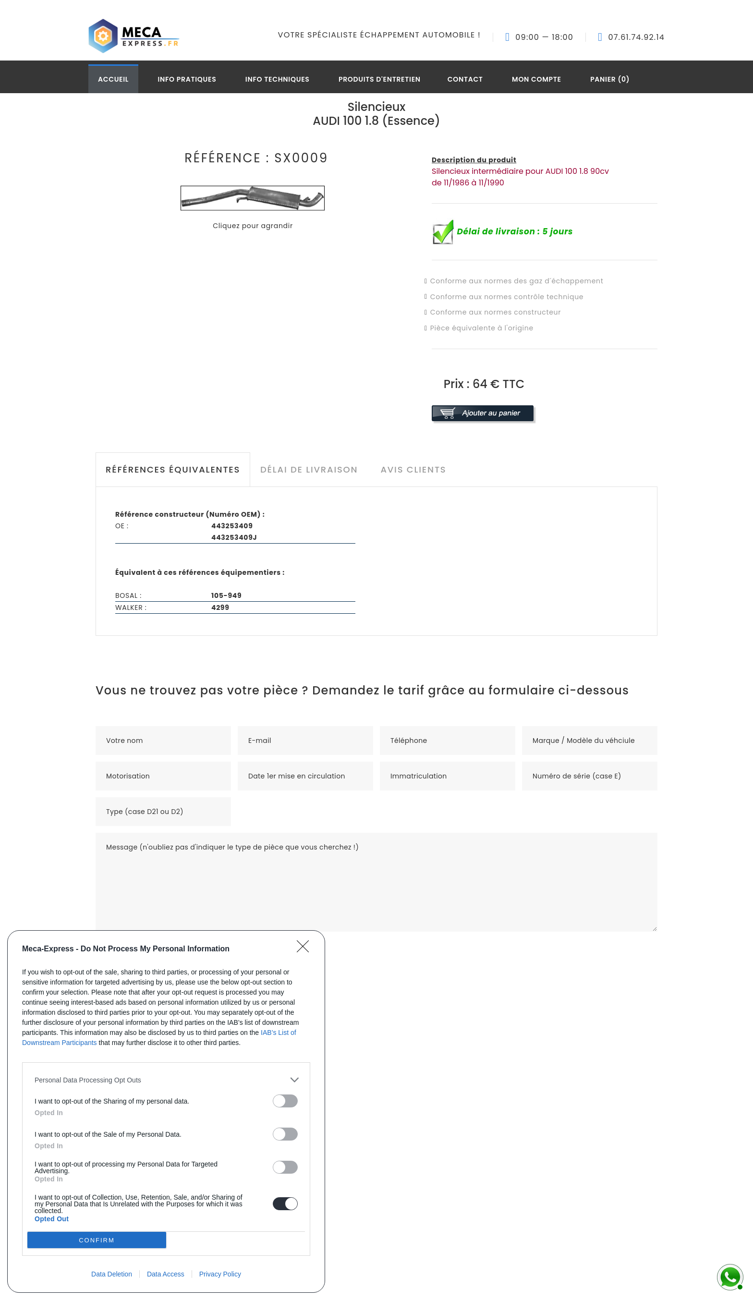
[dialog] (166, 1111)
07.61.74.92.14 (636, 37)
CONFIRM (97, 1240)
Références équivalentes (173, 469)
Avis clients (413, 469)
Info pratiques (187, 79)
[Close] (306, 949)
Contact (465, 79)
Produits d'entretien (380, 79)
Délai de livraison (309, 469)
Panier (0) (610, 79)
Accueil (113, 79)
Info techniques (277, 79)
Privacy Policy (220, 1274)
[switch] (285, 1100)
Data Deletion (111, 1274)
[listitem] (166, 1080)
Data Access (165, 1274)
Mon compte (536, 79)
